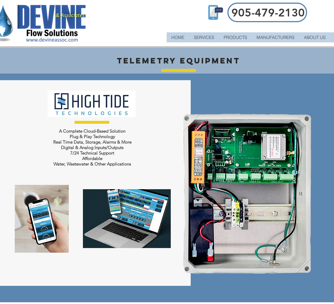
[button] (235, 37)
